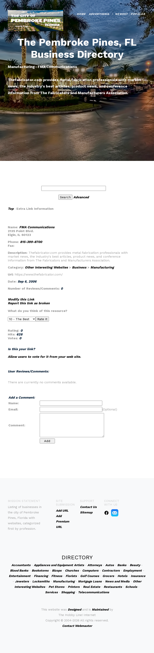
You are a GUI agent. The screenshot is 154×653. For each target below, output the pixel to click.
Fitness (56, 576)
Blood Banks (19, 570)
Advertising (99, 12)
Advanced (81, 197)
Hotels (122, 576)
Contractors (111, 570)
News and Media (117, 581)
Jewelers (22, 581)
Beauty (135, 565)
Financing (41, 576)
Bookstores (40, 570)
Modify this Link (21, 299)
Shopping (68, 592)
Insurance (138, 576)
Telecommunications (93, 592)
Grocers (108, 576)
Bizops (57, 570)
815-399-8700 (31, 242)
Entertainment (19, 576)
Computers (90, 570)
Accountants (20, 565)
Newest (121, 12)
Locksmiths (41, 581)
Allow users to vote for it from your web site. (44, 357)
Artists (79, 565)
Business (79, 267)
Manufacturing (102, 267)
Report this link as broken (29, 303)
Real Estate (91, 587)
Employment (132, 570)
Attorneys (94, 565)
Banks (121, 565)
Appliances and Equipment (53, 565)
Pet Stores (56, 587)
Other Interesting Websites (46, 267)
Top (11, 209)
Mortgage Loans (90, 581)
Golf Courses (89, 576)
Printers (74, 587)
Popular (138, 12)
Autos (109, 565)
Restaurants (113, 587)
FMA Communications (37, 227)
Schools (131, 587)
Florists (71, 576)
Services (51, 592)
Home (81, 12)
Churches (72, 570)
